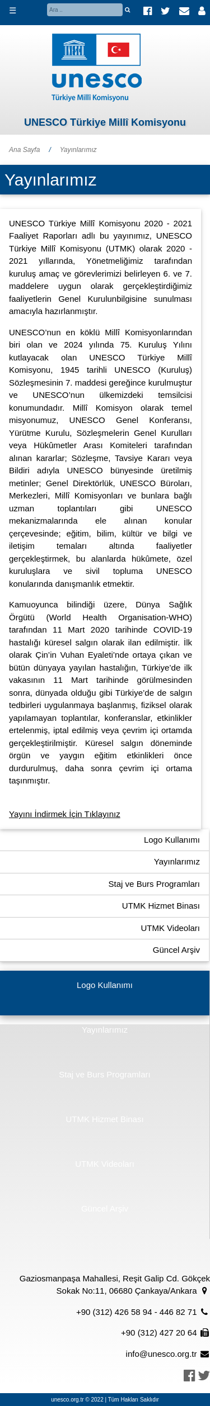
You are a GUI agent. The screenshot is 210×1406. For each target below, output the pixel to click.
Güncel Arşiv (176, 949)
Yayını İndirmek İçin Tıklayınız (64, 814)
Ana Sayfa (24, 150)
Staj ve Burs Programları (154, 884)
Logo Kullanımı (172, 839)
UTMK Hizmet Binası (161, 905)
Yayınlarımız (78, 150)
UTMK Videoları (170, 928)
